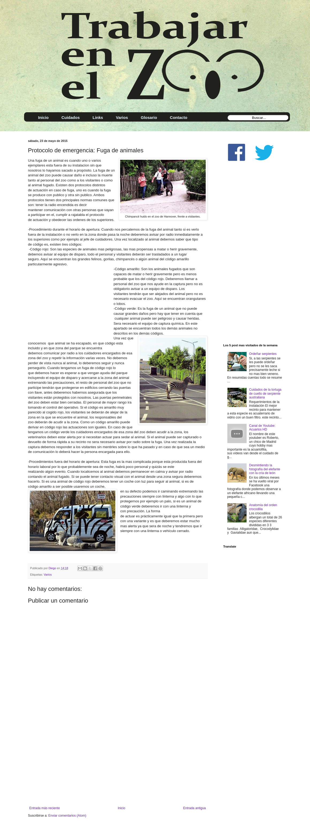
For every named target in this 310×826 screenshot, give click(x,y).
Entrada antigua (194, 808)
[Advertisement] (117, 762)
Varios (48, 574)
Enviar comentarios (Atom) (67, 815)
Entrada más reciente (44, 808)
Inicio (121, 808)
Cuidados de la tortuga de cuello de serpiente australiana (265, 393)
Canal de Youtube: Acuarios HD (262, 427)
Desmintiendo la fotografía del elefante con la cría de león (264, 469)
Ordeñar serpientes (263, 354)
